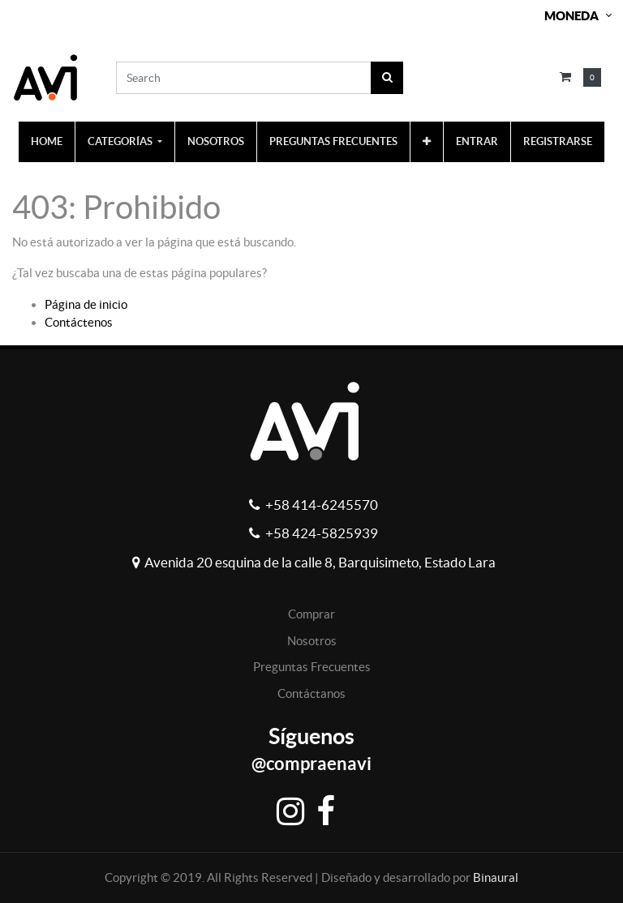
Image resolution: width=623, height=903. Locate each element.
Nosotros (312, 641)
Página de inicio (86, 304)
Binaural (495, 877)
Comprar (311, 614)
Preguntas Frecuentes (312, 667)
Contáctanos (311, 693)
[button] (427, 142)
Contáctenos (79, 322)
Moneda (571, 16)
